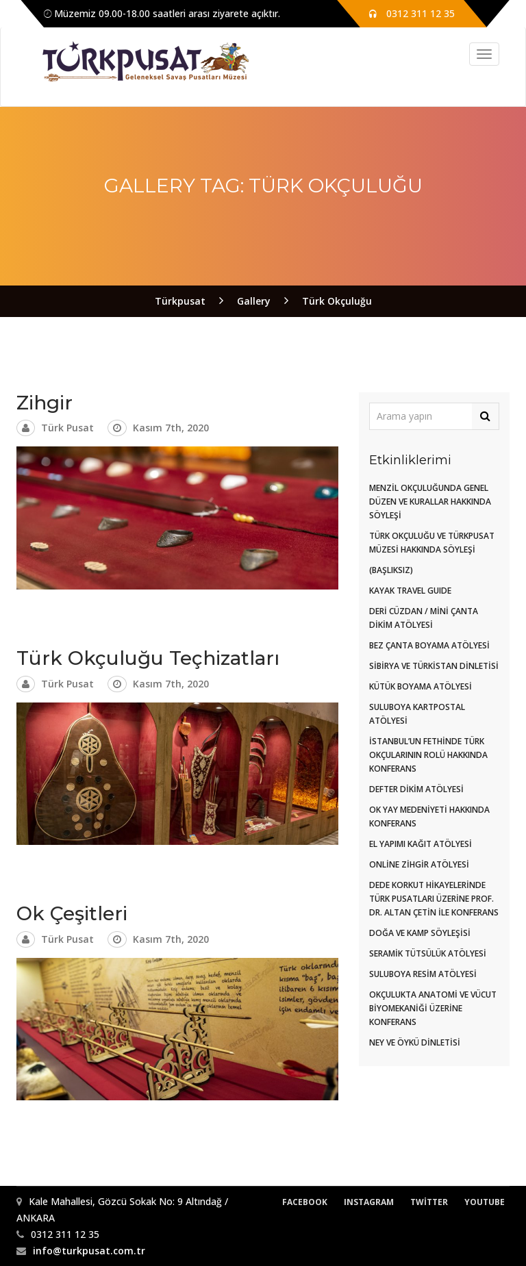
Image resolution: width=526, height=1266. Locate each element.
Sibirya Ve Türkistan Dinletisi (434, 666)
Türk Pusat (67, 427)
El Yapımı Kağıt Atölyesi (420, 844)
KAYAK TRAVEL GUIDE (410, 590)
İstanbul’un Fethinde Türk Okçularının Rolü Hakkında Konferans (428, 754)
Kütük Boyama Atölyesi (420, 686)
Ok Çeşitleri (71, 913)
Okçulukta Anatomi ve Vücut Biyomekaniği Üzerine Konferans (433, 1008)
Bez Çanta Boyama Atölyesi (429, 645)
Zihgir (44, 402)
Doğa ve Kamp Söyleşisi (420, 933)
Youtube (484, 1202)
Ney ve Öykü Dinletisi (414, 1042)
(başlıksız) (391, 570)
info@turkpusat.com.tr (89, 1250)
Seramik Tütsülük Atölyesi (427, 953)
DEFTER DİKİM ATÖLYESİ (416, 789)
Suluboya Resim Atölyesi (423, 974)
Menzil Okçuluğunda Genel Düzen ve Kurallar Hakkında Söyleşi (430, 501)
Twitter (429, 1202)
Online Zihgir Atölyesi (419, 864)
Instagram (369, 1202)
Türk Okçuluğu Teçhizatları (147, 658)
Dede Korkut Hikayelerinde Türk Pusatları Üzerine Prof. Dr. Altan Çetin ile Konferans (434, 898)
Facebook (304, 1202)
